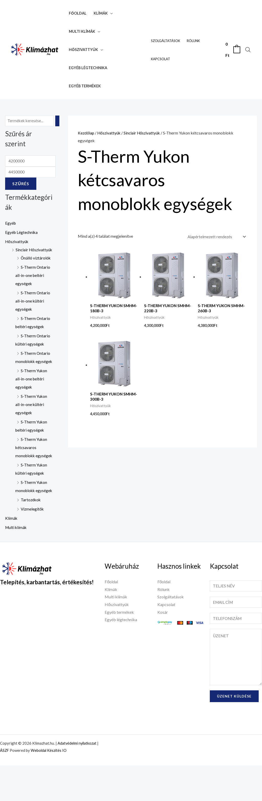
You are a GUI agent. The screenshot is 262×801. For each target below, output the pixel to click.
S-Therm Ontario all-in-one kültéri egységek (32, 310)
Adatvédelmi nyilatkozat (78, 778)
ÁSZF (4, 786)
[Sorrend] (215, 236)
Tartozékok (31, 533)
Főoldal (77, 13)
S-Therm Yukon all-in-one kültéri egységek (31, 422)
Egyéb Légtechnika (22, 233)
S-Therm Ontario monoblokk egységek (32, 370)
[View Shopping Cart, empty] (232, 49)
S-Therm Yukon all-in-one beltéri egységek (31, 396)
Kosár (162, 646)
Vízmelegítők (33, 542)
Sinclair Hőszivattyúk (143, 132)
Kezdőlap (86, 132)
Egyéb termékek (85, 86)
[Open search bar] (247, 49)
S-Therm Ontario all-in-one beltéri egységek (32, 284)
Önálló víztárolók (36, 267)
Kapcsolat (160, 59)
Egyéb (10, 224)
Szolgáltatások (165, 41)
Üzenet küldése (234, 732)
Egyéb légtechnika (88, 68)
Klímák (101, 13)
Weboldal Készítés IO (49, 786)
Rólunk (193, 41)
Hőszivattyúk (83, 49)
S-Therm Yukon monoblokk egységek (31, 516)
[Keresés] (59, 121)
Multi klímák (82, 31)
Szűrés (20, 184)
